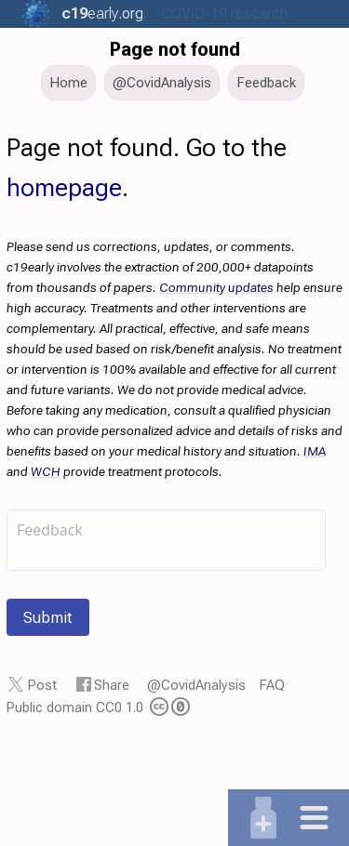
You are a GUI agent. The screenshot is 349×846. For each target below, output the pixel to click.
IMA (314, 450)
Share (111, 685)
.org (102, 13)
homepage (64, 188)
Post (42, 685)
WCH (45, 471)
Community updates (216, 287)
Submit (48, 617)
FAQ (272, 685)
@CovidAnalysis (196, 685)
